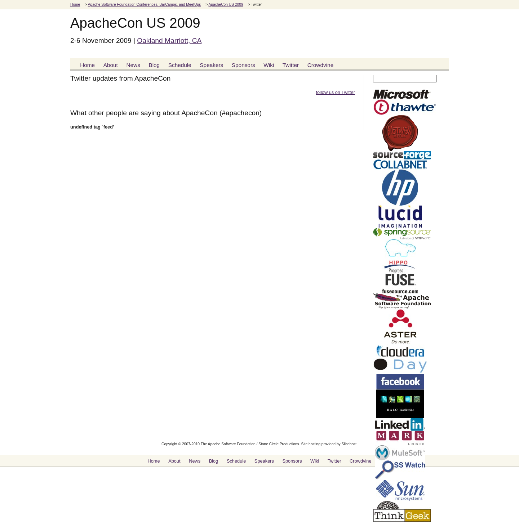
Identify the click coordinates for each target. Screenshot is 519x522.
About (110, 65)
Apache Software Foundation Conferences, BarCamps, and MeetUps (144, 4)
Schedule (179, 65)
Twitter (291, 65)
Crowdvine (320, 65)
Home (75, 4)
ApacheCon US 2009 (225, 4)
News (133, 65)
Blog (154, 65)
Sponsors (243, 65)
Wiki (268, 65)
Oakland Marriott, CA (169, 40)
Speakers (211, 65)
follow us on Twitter (335, 92)
